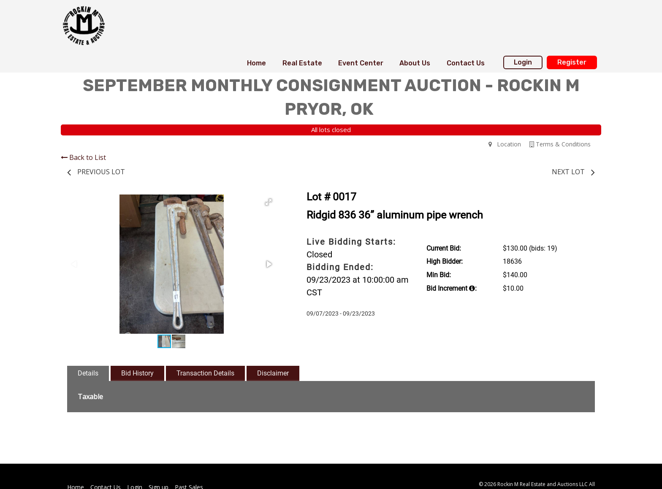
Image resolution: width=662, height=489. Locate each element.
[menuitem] (256, 63)
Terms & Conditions (560, 144)
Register (571, 62)
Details (88, 373)
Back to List (83, 157)
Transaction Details (205, 373)
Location (504, 144)
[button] (268, 202)
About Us (414, 63)
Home (256, 63)
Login (523, 62)
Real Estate (302, 63)
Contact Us (466, 63)
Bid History (137, 373)
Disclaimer (273, 373)
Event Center (360, 63)
